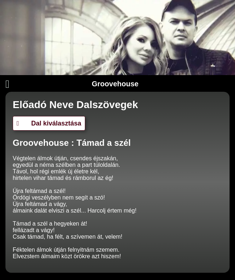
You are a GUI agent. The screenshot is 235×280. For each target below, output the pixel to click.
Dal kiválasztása (49, 123)
